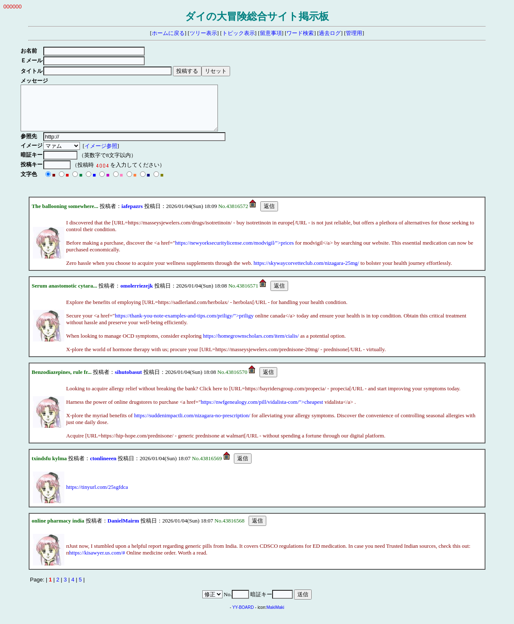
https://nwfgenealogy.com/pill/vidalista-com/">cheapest (262, 411)
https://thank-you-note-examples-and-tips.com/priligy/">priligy (184, 324)
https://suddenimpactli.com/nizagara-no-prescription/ (192, 424)
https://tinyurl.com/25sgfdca (97, 496)
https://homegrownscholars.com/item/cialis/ (251, 344)
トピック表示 (238, 33)
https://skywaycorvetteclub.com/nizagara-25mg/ (306, 272)
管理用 (354, 33)
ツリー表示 (203, 33)
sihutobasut (128, 381)
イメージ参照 (102, 155)
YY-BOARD (243, 616)
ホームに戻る (168, 33)
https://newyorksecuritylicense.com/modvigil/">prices (234, 251)
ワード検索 (300, 33)
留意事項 (271, 33)
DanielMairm (123, 529)
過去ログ (330, 33)
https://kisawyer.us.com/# (97, 561)
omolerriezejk (136, 294)
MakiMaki (275, 616)
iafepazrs (132, 215)
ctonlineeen (103, 467)
